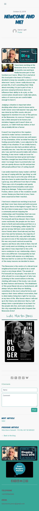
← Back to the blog (8, 436)
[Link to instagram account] (27, 481)
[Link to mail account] (21, 481)
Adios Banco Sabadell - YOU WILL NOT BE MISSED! (18, 430)
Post (34, 410)
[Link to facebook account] (12, 481)
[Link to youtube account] (24, 481)
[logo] (22, 4)
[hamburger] (5, 4)
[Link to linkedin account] (18, 481)
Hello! (3, 421)
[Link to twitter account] (15, 481)
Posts (20, 32)
